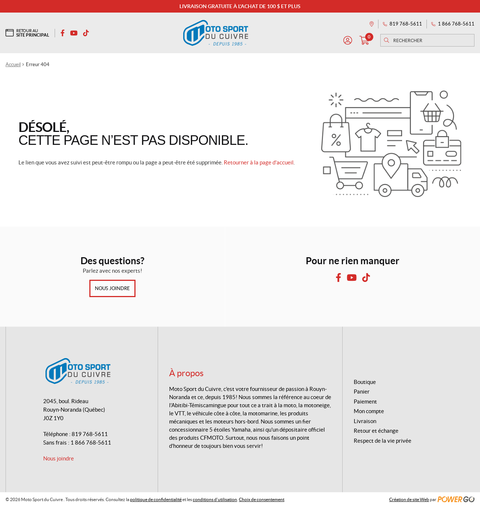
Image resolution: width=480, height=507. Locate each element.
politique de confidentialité (156, 499)
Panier (362, 391)
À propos (186, 373)
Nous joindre (112, 288)
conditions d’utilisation (215, 499)
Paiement (365, 401)
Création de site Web (409, 499)
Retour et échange (376, 431)
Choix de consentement (261, 499)
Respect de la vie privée (382, 441)
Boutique (365, 382)
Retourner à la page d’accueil (259, 162)
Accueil (13, 64)
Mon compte (369, 411)
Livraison (365, 421)
